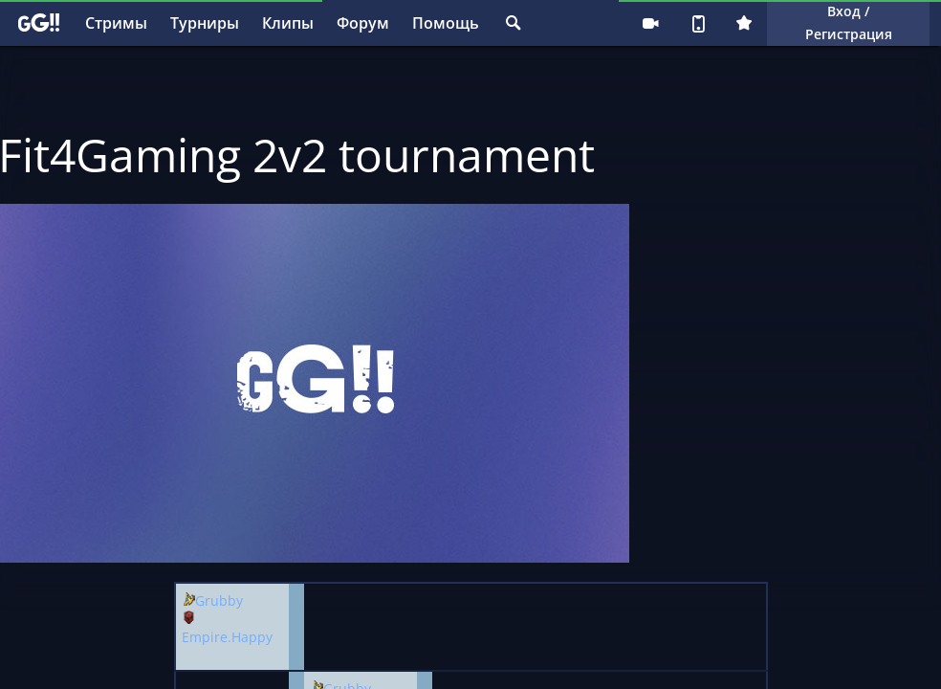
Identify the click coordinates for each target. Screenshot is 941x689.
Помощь (445, 22)
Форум (363, 22)
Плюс (744, 23)
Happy (252, 637)
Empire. (206, 637)
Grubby (219, 600)
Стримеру (650, 22)
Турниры (204, 22)
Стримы (116, 22)
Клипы (288, 22)
